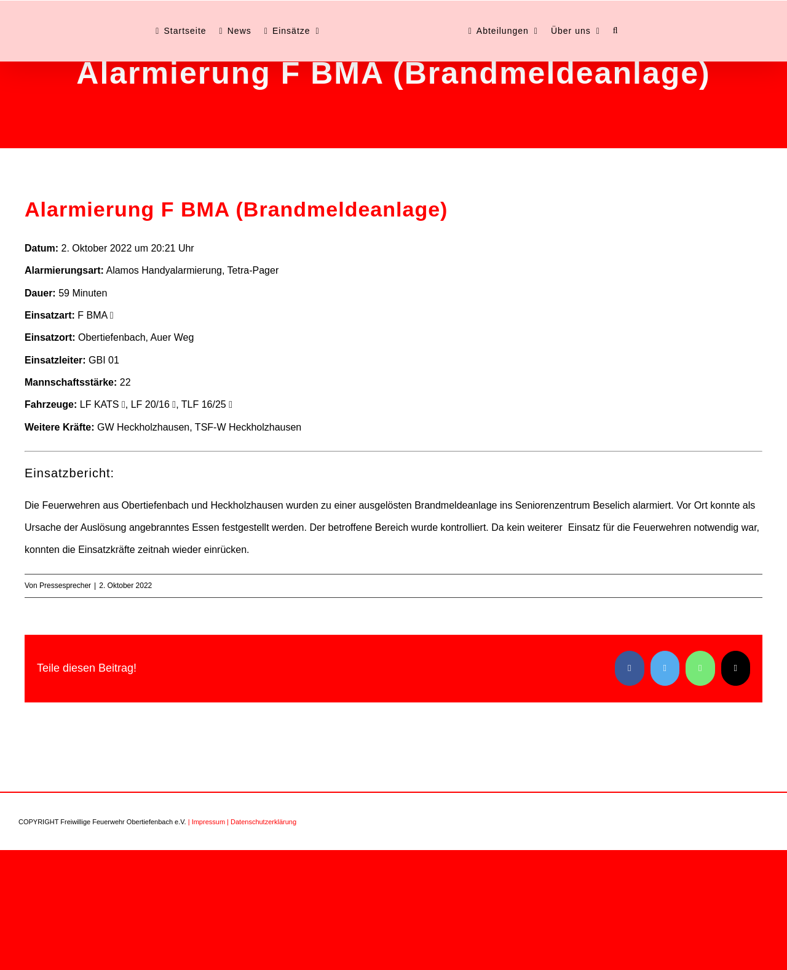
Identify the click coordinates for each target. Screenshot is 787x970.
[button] (616, 31)
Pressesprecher (65, 585)
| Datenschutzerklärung (261, 821)
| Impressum (206, 821)
